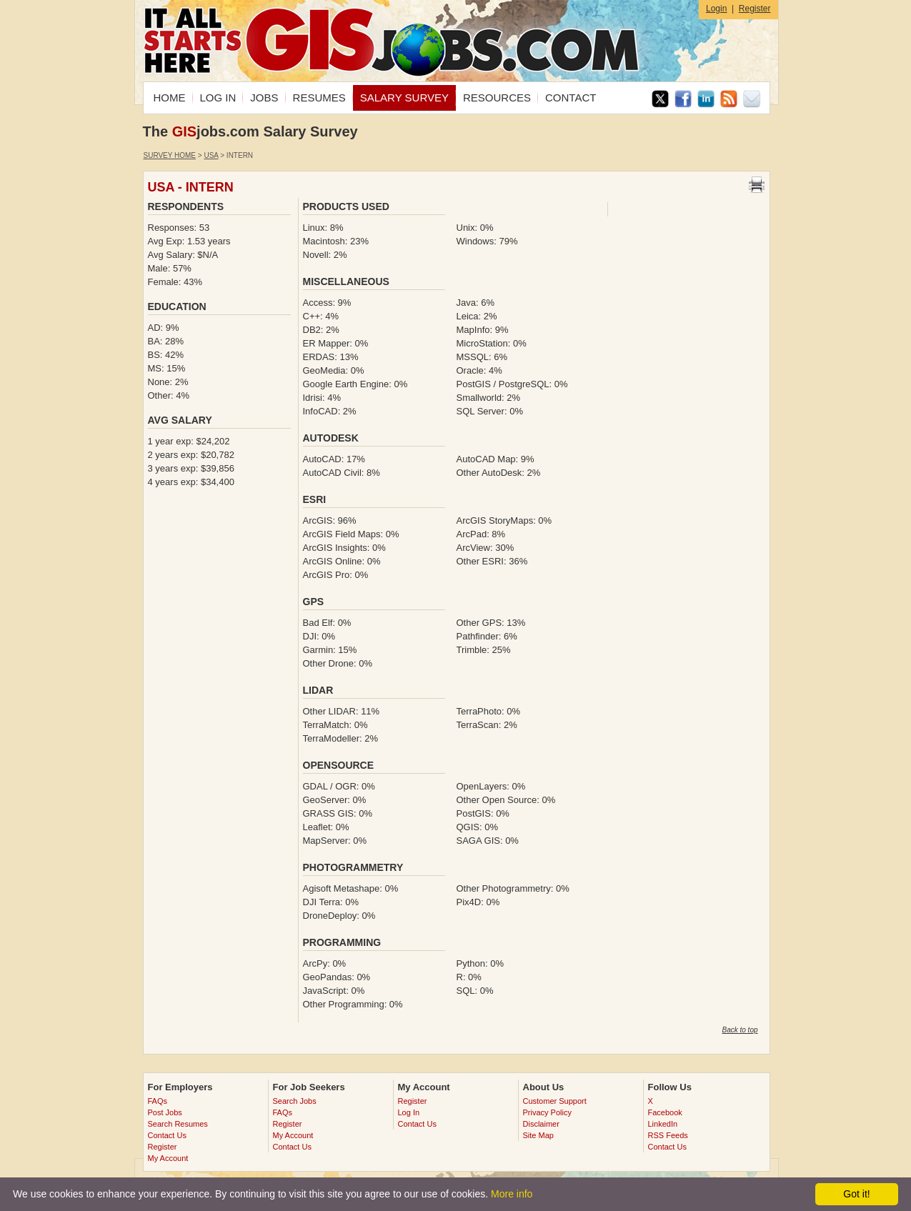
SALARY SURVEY (404, 97)
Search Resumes (178, 1124)
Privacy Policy (547, 1112)
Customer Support (555, 1101)
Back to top (739, 1030)
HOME (170, 97)
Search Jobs (295, 1101)
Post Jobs (165, 1112)
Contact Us (167, 1135)
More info (511, 1194)
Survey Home (170, 155)
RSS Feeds (668, 1135)
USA (211, 155)
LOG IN (218, 97)
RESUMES (319, 97)
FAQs (158, 1101)
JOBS (264, 97)
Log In (409, 1112)
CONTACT (570, 97)
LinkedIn (663, 1124)
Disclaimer (541, 1124)
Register (755, 9)
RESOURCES (497, 97)
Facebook (665, 1112)
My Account (168, 1158)
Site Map (538, 1135)
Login (716, 9)
